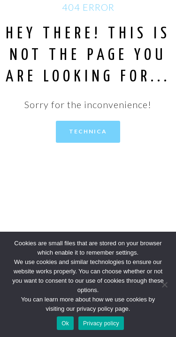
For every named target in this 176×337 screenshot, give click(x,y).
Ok (65, 323)
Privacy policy (101, 323)
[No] (164, 284)
